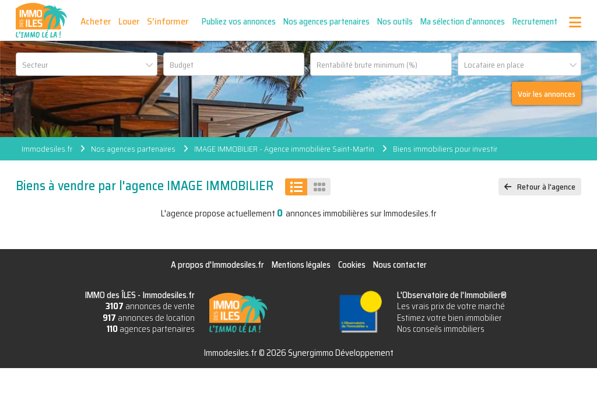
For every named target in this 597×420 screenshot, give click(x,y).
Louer (128, 21)
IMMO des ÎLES (41, 20)
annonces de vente (150, 306)
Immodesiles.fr (47, 148)
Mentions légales (301, 265)
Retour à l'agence (546, 186)
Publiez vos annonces (239, 22)
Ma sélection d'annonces (462, 22)
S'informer (167, 21)
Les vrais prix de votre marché (451, 306)
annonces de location (149, 318)
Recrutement (534, 22)
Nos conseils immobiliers (440, 329)
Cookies (352, 265)
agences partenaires (151, 329)
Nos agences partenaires (326, 22)
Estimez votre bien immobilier (449, 318)
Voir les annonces (546, 94)
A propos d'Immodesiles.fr (217, 265)
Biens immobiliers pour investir (445, 148)
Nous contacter (400, 265)
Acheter (95, 21)
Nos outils (395, 22)
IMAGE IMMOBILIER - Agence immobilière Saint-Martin (284, 148)
